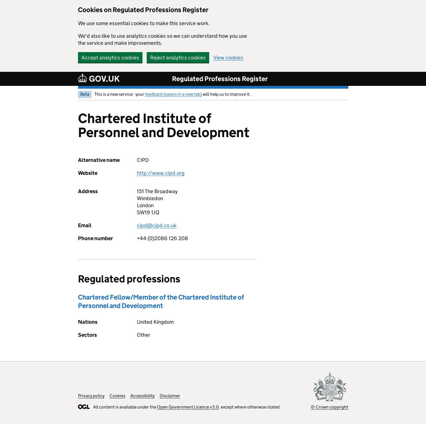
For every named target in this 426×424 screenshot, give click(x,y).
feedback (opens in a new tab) (173, 94)
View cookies (228, 57)
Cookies (117, 395)
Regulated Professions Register (220, 79)
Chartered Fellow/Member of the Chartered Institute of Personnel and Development (161, 301)
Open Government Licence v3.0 (188, 407)
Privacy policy (91, 395)
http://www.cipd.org (160, 173)
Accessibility (142, 395)
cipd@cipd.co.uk (157, 225)
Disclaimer (170, 395)
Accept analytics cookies (110, 57)
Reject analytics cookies (178, 57)
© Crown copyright (329, 407)
